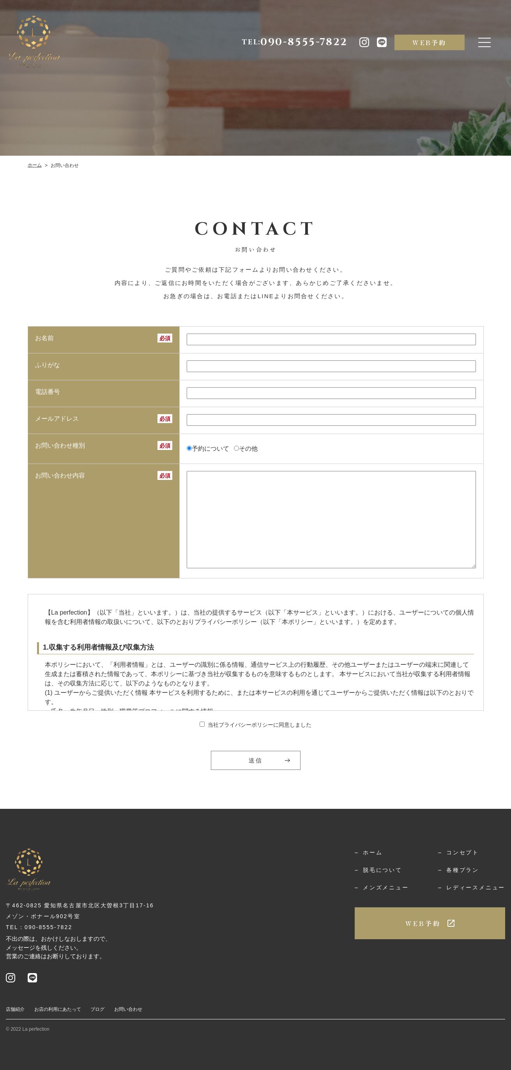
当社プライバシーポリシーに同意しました (259, 725)
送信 (255, 760)
